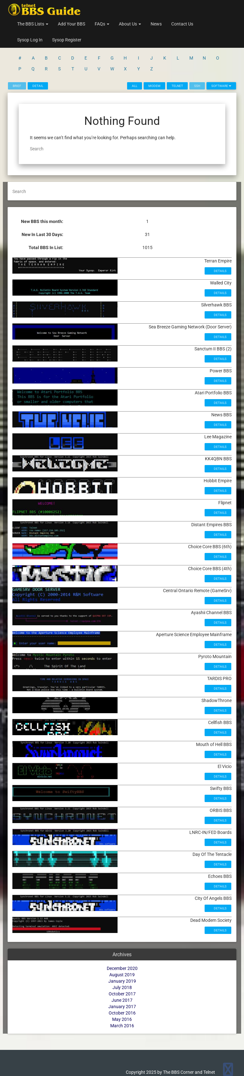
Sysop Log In (30, 39)
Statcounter (12, 1072)
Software (221, 61)
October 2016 (122, 988)
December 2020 (122, 943)
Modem (154, 61)
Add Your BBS (71, 23)
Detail (37, 61)
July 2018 (122, 962)
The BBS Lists (32, 23)
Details (220, 246)
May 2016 (122, 994)
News (156, 23)
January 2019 (122, 956)
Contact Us (182, 23)
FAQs (102, 23)
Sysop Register (66, 39)
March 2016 (122, 1000)
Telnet (177, 61)
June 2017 (122, 975)
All (134, 61)
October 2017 (122, 969)
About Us (130, 23)
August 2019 (122, 949)
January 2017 (122, 981)
